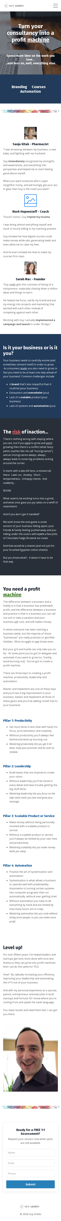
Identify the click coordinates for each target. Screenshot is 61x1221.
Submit (30, 1184)
